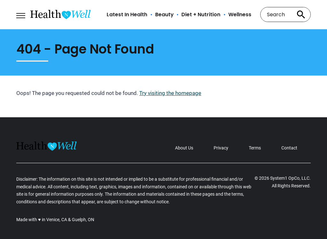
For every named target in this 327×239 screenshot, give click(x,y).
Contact (289, 147)
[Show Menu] (20, 14)
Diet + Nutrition (200, 14)
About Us (184, 147)
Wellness (239, 14)
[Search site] (301, 14)
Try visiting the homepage (170, 93)
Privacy (221, 147)
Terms (255, 147)
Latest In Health (127, 14)
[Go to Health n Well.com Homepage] (60, 14)
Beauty (164, 14)
